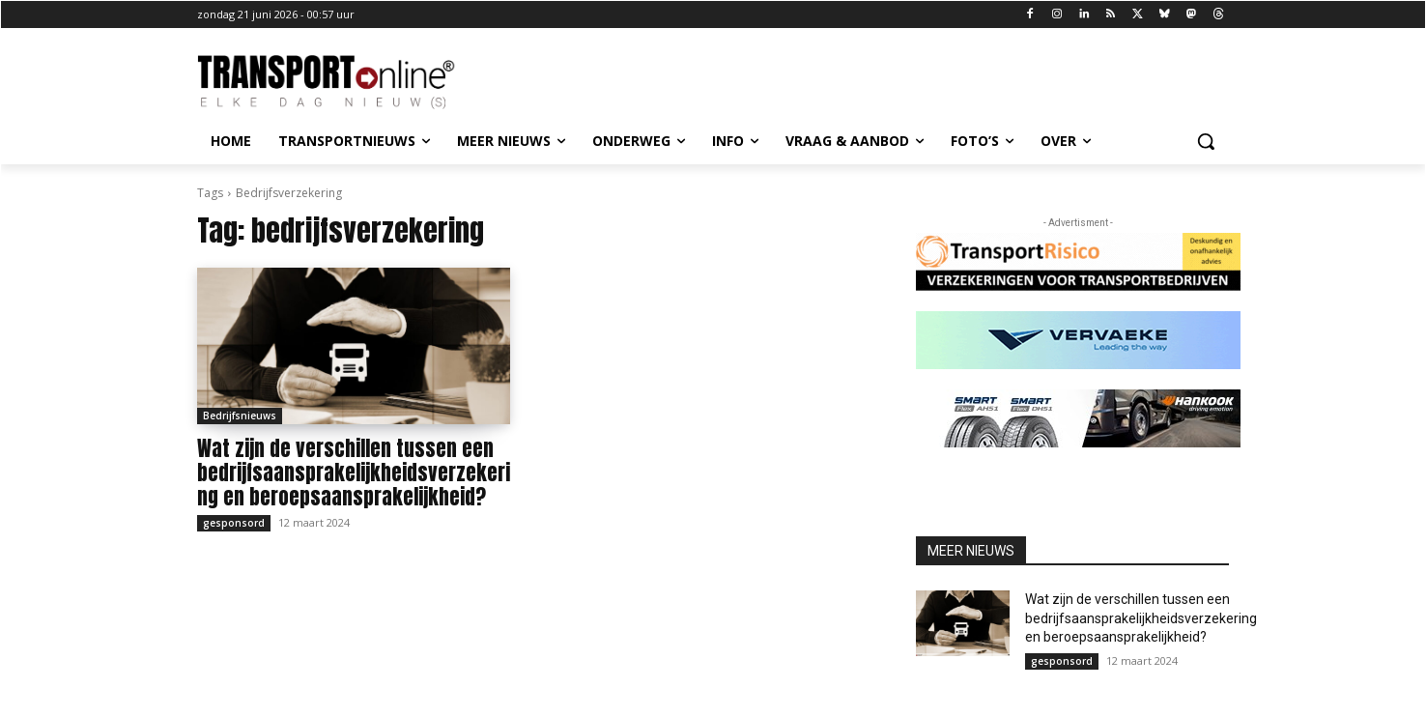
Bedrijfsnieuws (239, 415)
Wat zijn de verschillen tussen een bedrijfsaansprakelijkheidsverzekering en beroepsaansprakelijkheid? (353, 472)
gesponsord (234, 523)
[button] (1206, 141)
